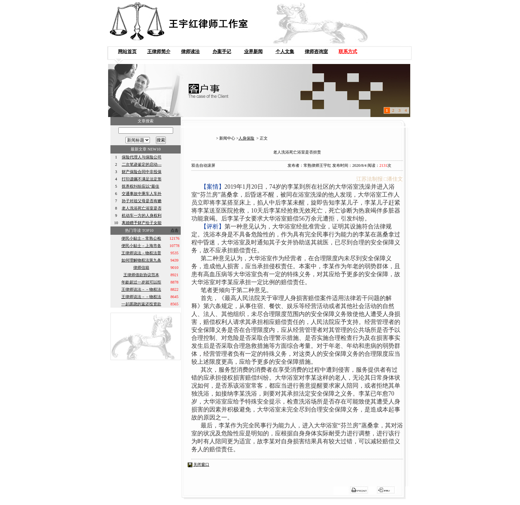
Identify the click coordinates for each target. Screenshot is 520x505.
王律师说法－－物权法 (141, 289)
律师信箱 (141, 267)
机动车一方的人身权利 (142, 215)
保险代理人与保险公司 (142, 157)
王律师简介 (158, 51)
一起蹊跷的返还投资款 (141, 304)
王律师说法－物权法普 (141, 253)
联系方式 (348, 51)
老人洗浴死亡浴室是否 (142, 208)
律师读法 (190, 51)
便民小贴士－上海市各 (141, 245)
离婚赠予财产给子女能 (142, 223)
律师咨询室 (316, 51)
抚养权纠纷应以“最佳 (140, 186)
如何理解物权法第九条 (141, 260)
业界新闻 (253, 51)
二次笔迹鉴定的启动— (142, 164)
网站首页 (127, 51)
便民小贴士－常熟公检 (141, 238)
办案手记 (222, 51)
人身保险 (246, 138)
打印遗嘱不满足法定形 (142, 179)
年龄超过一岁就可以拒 (141, 282)
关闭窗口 (201, 464)
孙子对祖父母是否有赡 (142, 201)
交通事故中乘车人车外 (142, 193)
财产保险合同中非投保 (142, 171)
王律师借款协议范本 (141, 275)
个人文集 (285, 51)
